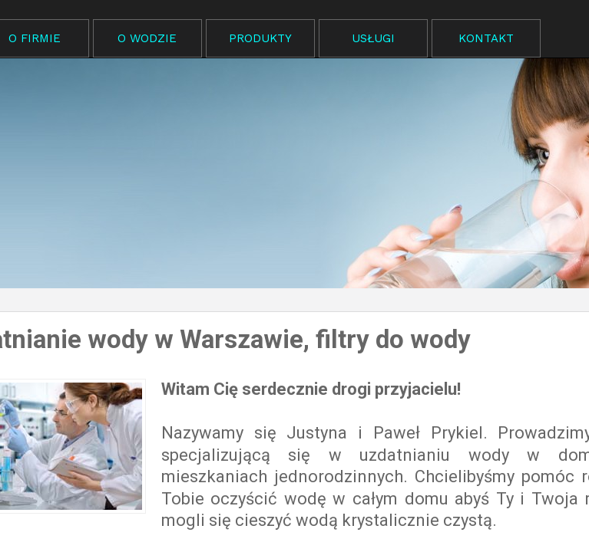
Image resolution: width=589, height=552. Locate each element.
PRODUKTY (260, 38)
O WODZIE (147, 38)
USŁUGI (373, 38)
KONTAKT (486, 38)
